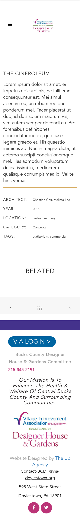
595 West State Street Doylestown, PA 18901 (40, 491)
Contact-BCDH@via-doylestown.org (40, 474)
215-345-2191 (21, 369)
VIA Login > (32, 341)
